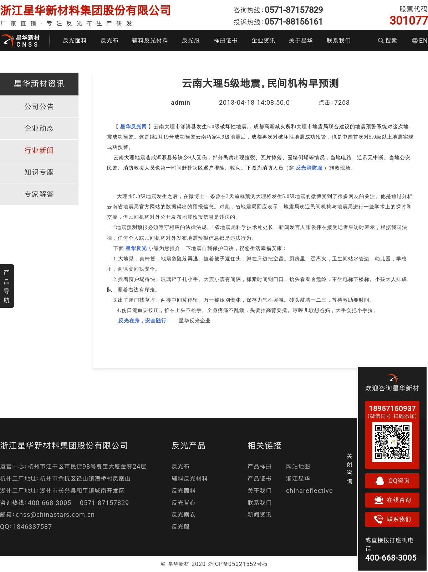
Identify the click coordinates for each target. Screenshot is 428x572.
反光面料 (75, 40)
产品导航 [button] (7, 286)
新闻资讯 (260, 514)
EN (420, 40)
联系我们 (339, 40)
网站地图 (298, 466)
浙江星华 (298, 478)
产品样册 (260, 466)
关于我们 (260, 491)
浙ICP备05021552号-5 (238, 564)
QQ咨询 (392, 481)
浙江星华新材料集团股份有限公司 (85, 10)
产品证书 (260, 478)
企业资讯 (263, 40)
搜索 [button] (387, 40)
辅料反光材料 (150, 40)
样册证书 (226, 40)
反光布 (110, 40)
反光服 (191, 40)
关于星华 (301, 40)
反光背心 (184, 503)
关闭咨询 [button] (350, 468)
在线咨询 (392, 500)
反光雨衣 (184, 514)
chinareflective (309, 491)
